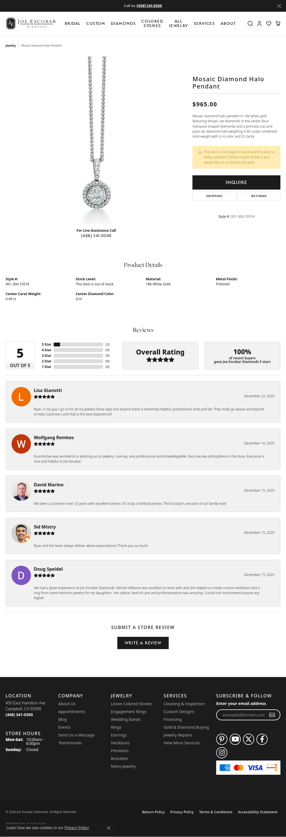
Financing (173, 719)
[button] (250, 23)
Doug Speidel (48, 569)
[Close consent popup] (108, 828)
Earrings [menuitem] (119, 735)
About (228, 23)
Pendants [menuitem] (120, 750)
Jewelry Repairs (178, 735)
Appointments (71, 711)
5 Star (46, 344)
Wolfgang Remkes (54, 437)
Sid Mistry (45, 527)
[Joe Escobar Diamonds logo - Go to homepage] (31, 23)
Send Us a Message (76, 735)
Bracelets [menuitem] (119, 758)
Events (64, 727)
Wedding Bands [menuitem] (125, 719)
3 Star (46, 355)
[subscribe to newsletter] (272, 715)
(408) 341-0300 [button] (149, 6)
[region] (96, 140)
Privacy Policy (182, 812)
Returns (259, 196)
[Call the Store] (19, 714)
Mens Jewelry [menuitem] (123, 766)
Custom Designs (179, 711)
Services (204, 23)
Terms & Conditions (215, 812)
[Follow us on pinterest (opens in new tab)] (221, 739)
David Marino (49, 485)
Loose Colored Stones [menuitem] (131, 703)
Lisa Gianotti (48, 390)
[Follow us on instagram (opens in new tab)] (221, 752)
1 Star (46, 366)
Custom (95, 23)
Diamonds (123, 23)
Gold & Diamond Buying (186, 727)
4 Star (46, 350)
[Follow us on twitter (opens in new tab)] (248, 739)
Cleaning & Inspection (184, 703)
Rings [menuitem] (116, 727)
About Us (67, 703)
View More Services (182, 742)
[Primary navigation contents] (152, 23)
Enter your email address (241, 703)
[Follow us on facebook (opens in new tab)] (262, 739)
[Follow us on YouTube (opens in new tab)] (235, 739)
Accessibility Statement (258, 812)
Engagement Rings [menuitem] (129, 711)
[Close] (279, 6)
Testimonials (70, 742)
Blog (62, 719)
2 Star (46, 361)
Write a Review (143, 642)
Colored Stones (152, 23)
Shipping (214, 196)
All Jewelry (178, 23)
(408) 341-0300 (96, 235)
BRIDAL (73, 23)
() (107, 344)
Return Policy (153, 812)
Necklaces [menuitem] (120, 742)
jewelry (11, 45)
